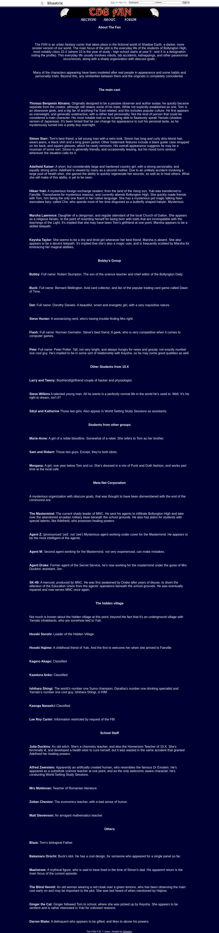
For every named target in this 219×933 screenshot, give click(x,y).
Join (112, 2)
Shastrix (127, 931)
